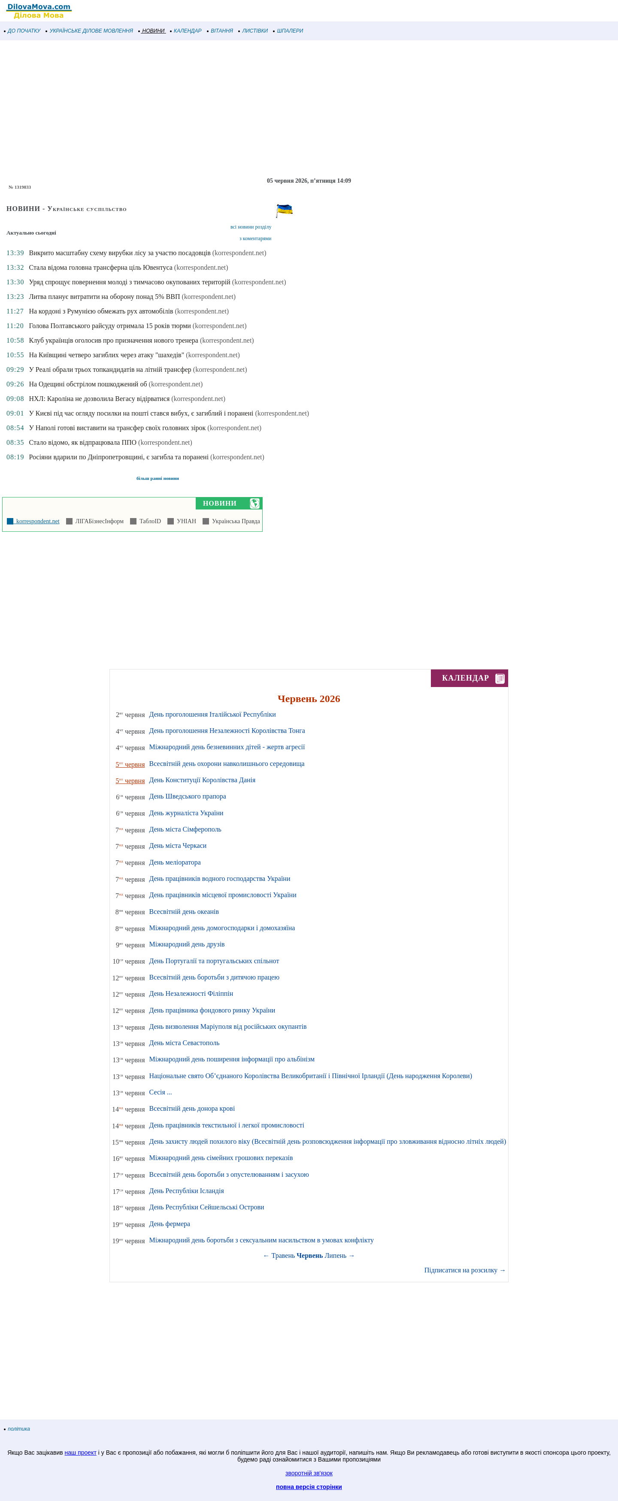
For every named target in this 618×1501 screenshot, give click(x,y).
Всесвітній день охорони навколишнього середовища (227, 763)
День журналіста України (186, 813)
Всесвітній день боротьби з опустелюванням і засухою (229, 1174)
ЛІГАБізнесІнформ (98, 521)
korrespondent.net (36, 521)
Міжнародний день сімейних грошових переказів (221, 1157)
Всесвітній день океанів (184, 911)
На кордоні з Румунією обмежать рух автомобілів (101, 311)
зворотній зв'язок (309, 1473)
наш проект (81, 1452)
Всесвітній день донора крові (192, 1108)
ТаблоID (148, 521)
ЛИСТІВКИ (253, 31)
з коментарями (255, 238)
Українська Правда (234, 521)
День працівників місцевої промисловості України (223, 894)
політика (17, 1429)
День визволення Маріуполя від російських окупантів (228, 1026)
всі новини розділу (251, 227)
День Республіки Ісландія (186, 1190)
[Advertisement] (257, 109)
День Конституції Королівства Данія (202, 780)
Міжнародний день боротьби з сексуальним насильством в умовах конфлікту (261, 1240)
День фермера (170, 1223)
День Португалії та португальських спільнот (214, 960)
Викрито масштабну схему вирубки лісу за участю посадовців (119, 252)
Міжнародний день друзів (187, 944)
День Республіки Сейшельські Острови (206, 1207)
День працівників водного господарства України (220, 878)
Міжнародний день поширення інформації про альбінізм (232, 1059)
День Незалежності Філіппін (191, 993)
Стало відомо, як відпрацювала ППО (82, 442)
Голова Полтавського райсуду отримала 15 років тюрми (110, 325)
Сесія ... (160, 1092)
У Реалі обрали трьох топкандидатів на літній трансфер (110, 369)
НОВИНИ (151, 31)
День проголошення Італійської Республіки (212, 714)
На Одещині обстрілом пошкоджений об (88, 384)
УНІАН (185, 521)
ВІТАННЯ (220, 31)
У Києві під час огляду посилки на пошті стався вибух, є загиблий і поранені (141, 413)
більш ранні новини (157, 478)
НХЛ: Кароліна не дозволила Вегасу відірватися (99, 398)
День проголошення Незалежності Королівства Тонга (227, 730)
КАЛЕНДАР (186, 31)
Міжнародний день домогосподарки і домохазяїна (222, 927)
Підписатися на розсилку (465, 1270)
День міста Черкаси (178, 845)
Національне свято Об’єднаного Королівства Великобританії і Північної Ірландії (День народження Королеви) (310, 1075)
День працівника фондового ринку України (212, 1010)
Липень (335, 1255)
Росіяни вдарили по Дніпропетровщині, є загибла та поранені (119, 457)
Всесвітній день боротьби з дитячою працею (214, 977)
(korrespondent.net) (239, 252)
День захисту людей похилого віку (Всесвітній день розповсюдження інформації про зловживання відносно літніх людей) (327, 1141)
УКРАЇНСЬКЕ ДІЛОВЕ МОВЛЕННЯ (89, 31)
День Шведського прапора (187, 796)
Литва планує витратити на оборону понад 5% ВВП (104, 296)
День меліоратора (175, 862)
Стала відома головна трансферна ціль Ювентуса (100, 267)
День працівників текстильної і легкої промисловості (227, 1125)
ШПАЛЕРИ (288, 31)
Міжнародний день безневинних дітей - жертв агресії (227, 746)
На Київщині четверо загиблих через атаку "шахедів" (106, 355)
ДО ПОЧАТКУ (22, 31)
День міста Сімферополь (185, 829)
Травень (283, 1255)
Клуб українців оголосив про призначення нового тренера (113, 340)
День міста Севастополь (184, 1042)
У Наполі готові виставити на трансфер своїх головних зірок (117, 427)
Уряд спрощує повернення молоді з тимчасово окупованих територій (129, 282)
